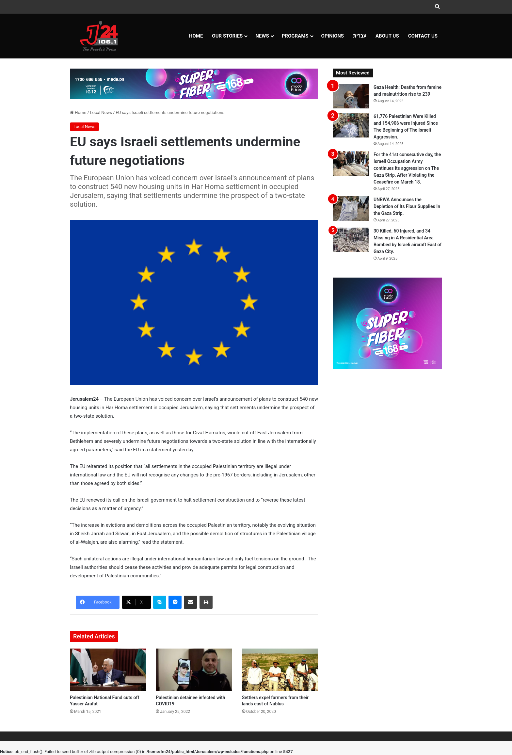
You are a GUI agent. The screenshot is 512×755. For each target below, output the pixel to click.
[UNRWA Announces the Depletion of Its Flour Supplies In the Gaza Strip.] (351, 208)
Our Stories (227, 36)
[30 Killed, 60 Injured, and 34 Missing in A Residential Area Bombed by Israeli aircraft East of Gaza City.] (351, 240)
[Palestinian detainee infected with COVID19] (194, 670)
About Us (387, 36)
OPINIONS (332, 36)
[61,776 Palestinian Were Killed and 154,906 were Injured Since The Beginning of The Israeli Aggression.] (351, 125)
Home (196, 36)
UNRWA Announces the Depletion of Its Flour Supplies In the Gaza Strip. (407, 206)
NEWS (262, 36)
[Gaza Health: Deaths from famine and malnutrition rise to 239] (351, 96)
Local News (101, 112)
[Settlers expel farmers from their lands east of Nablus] (280, 670)
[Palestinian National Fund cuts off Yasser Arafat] (108, 670)
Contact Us (423, 36)
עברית (359, 36)
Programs (295, 36)
